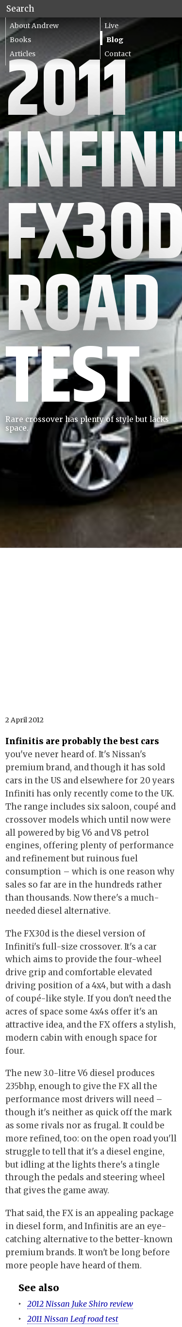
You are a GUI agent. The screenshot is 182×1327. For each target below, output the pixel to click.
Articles (22, 53)
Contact (117, 53)
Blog (114, 39)
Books (20, 39)
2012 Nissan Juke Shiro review (80, 1304)
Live (111, 25)
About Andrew (34, 25)
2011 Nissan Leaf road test (72, 1319)
